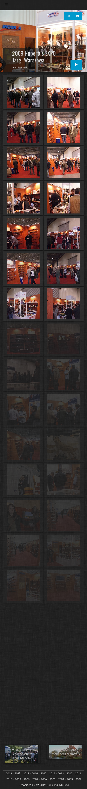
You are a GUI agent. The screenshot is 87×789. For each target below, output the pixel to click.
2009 (18, 779)
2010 (9, 779)
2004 (61, 779)
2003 (70, 779)
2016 (35, 773)
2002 (78, 779)
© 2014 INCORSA (59, 785)
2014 (52, 773)
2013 (61, 773)
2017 (26, 773)
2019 (9, 773)
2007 (35, 779)
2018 (17, 773)
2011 (78, 773)
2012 (69, 773)
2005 (52, 779)
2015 (43, 773)
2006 (44, 779)
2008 (26, 779)
